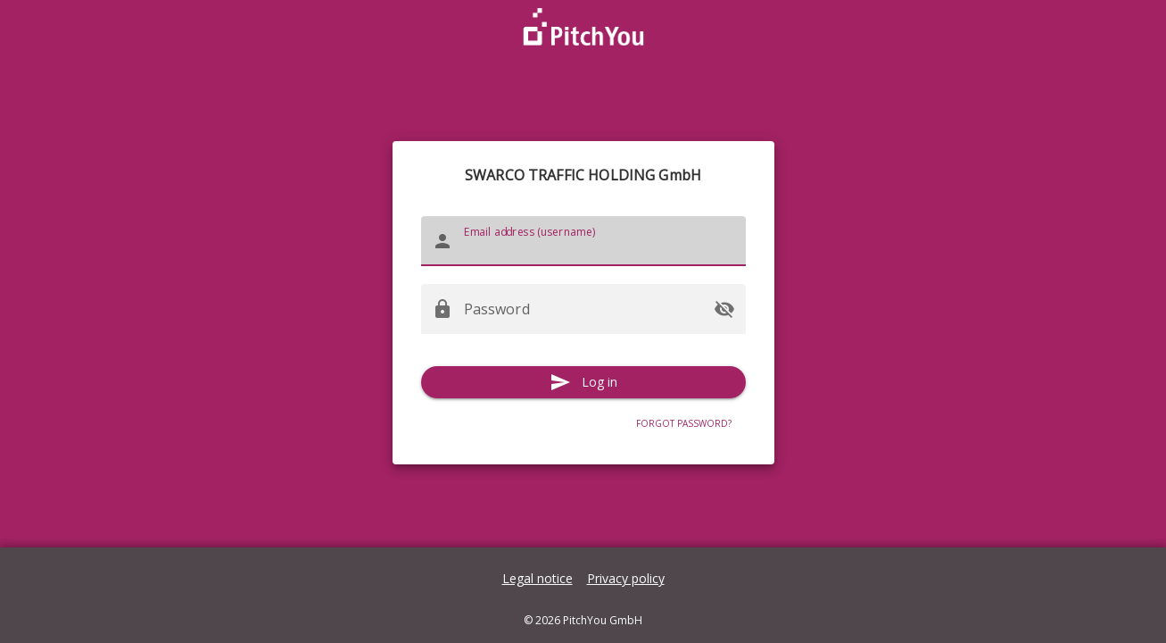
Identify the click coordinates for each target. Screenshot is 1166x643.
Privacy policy (626, 578)
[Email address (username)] (599, 241)
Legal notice (537, 578)
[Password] (583, 309)
